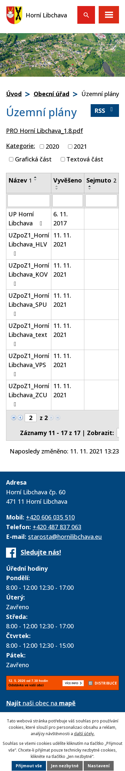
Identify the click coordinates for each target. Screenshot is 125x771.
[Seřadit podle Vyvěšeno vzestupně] (57, 186)
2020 (52, 146)
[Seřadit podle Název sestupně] (35, 180)
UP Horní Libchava (26, 218)
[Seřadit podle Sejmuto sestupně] (90, 189)
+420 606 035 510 (50, 517)
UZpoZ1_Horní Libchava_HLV (28, 244)
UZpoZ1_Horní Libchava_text (28, 334)
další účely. (84, 734)
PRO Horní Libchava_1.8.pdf (44, 131)
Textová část (84, 159)
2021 (80, 146)
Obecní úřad (51, 94)
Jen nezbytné (65, 766)
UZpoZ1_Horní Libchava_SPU (28, 304)
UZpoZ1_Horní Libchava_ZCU (28, 394)
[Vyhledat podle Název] (28, 200)
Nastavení (99, 766)
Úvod (14, 94)
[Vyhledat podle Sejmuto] (101, 200)
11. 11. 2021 (62, 239)
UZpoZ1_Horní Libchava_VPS (28, 364)
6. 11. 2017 (60, 218)
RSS (105, 110)
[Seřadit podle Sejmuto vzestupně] (90, 186)
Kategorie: (20, 146)
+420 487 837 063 (57, 527)
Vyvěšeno (67, 180)
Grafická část (33, 159)
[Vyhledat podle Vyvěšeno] (67, 200)
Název (20, 180)
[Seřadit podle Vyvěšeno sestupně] (57, 189)
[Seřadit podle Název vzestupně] (35, 177)
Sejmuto (101, 180)
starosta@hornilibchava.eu (65, 537)
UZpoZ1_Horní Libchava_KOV (28, 274)
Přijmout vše (29, 766)
